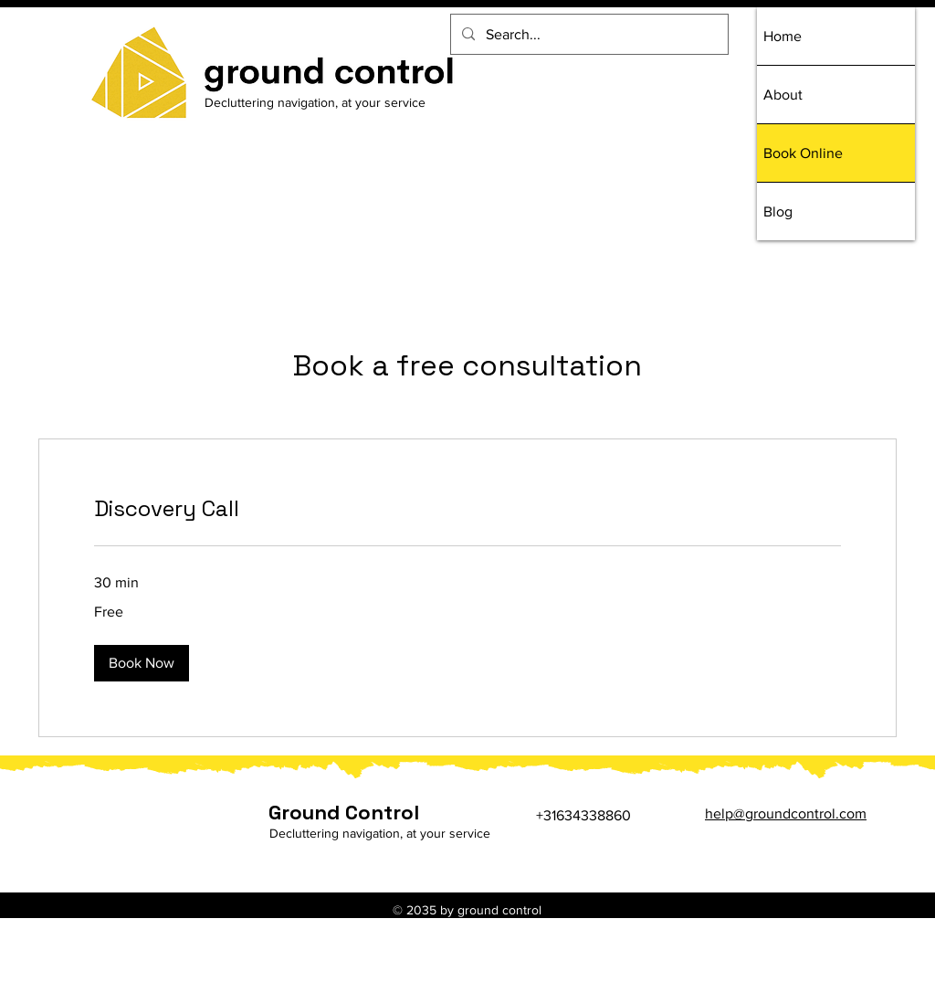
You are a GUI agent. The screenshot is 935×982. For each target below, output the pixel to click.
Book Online (803, 153)
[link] (467, 508)
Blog (778, 211)
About (783, 94)
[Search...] (587, 34)
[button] (141, 663)
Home (782, 36)
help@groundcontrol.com (786, 813)
